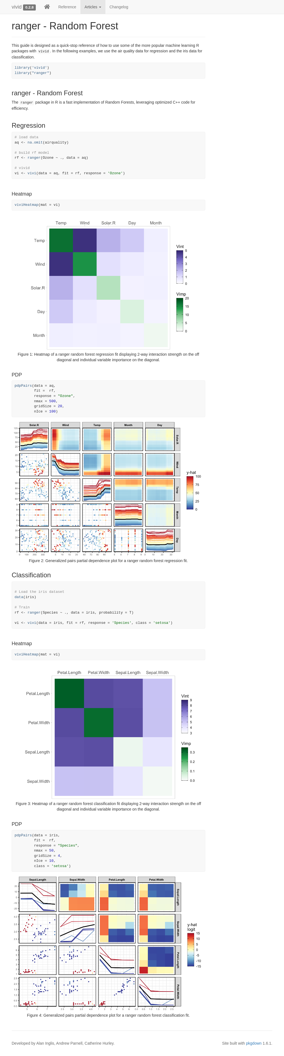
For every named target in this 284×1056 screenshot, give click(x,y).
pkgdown (254, 1043)
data (19, 597)
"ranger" (40, 73)
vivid (17, 7)
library (22, 68)
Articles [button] (93, 7)
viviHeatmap (27, 205)
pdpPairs (23, 386)
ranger (33, 158)
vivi (31, 173)
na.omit (35, 142)
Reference (67, 7)
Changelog (119, 7)
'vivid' (39, 68)
